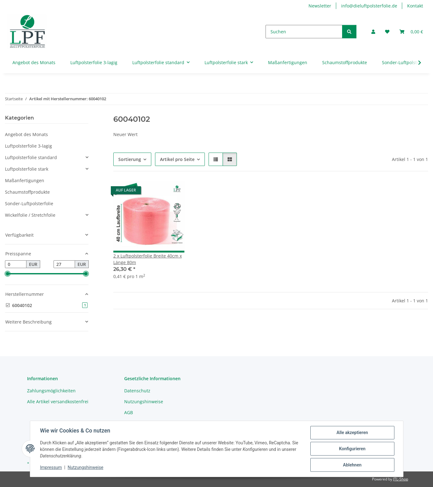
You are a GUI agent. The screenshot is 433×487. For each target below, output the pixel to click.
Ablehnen (352, 464)
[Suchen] (304, 31)
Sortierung (129, 159)
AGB (128, 412)
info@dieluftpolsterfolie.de (369, 6)
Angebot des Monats (26, 134)
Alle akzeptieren (352, 432)
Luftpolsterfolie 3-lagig (28, 146)
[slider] (7, 274)
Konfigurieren (352, 448)
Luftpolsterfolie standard (31, 157)
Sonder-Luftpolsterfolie (29, 203)
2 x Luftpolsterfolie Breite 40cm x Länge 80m (147, 259)
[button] (373, 31)
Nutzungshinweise (85, 467)
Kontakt (415, 6)
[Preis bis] (64, 264)
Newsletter (319, 6)
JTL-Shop (400, 479)
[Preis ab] (15, 264)
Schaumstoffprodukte (27, 192)
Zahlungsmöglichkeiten (51, 391)
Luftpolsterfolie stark (26, 169)
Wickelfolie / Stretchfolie (30, 215)
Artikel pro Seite (177, 159)
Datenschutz (137, 391)
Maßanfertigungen (24, 180)
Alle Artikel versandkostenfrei (57, 401)
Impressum (51, 467)
